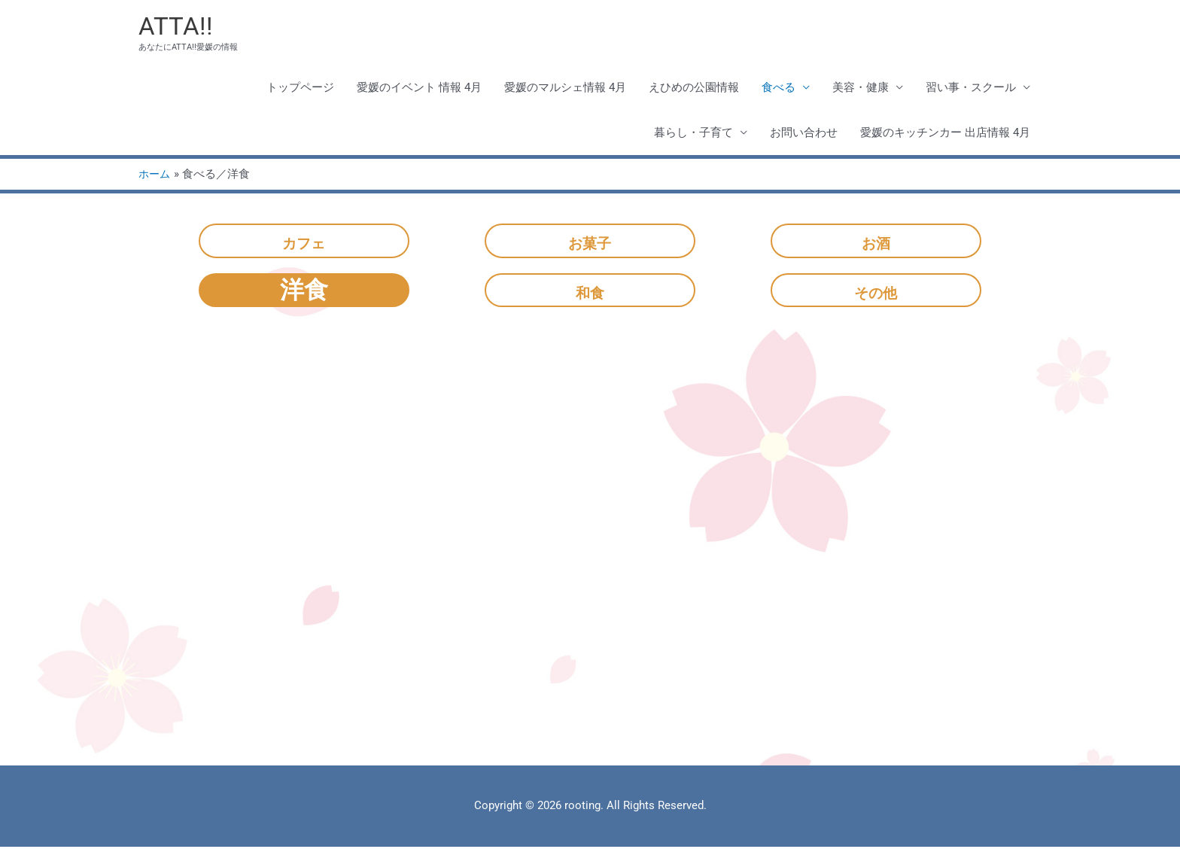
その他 (876, 291)
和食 (590, 291)
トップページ (300, 89)
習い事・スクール (971, 89)
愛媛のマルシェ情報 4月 (565, 89)
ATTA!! (177, 26)
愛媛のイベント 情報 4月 (419, 89)
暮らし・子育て (693, 135)
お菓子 (589, 242)
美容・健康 (860, 89)
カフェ (303, 242)
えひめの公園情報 (694, 89)
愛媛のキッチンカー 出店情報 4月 (945, 135)
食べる (778, 89)
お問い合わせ (804, 135)
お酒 (875, 242)
